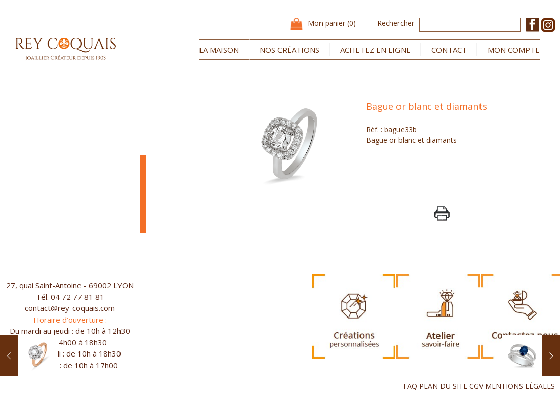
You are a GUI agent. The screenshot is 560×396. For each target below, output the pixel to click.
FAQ (410, 386)
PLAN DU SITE (443, 386)
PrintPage (442, 213)
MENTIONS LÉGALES (520, 386)
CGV (476, 386)
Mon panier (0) (332, 23)
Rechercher (395, 23)
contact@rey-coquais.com (70, 308)
